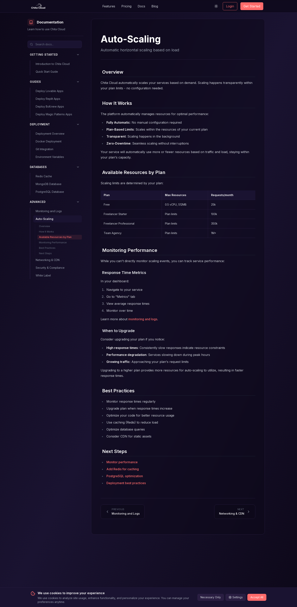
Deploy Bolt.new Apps (50, 106)
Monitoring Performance (53, 242)
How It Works (46, 231)
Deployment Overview (50, 133)
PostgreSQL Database (50, 191)
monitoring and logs (142, 319)
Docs (141, 6)
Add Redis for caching (122, 469)
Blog (154, 6)
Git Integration (44, 149)
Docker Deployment (48, 141)
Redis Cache (44, 176)
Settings (236, 597)
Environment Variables (50, 156)
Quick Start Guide (47, 71)
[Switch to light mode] (216, 6)
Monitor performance (122, 462)
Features (108, 6)
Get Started (251, 6)
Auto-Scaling (44, 218)
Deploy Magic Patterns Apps (54, 114)
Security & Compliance (50, 267)
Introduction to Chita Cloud (53, 63)
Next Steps (45, 253)
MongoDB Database (48, 184)
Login (230, 6)
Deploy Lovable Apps (49, 91)
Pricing (126, 6)
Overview (44, 226)
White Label (43, 275)
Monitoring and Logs (49, 211)
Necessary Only (210, 597)
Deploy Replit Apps (48, 98)
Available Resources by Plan (55, 237)
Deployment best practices (126, 483)
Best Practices (47, 247)
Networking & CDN (48, 260)
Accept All (256, 597)
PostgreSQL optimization (124, 476)
